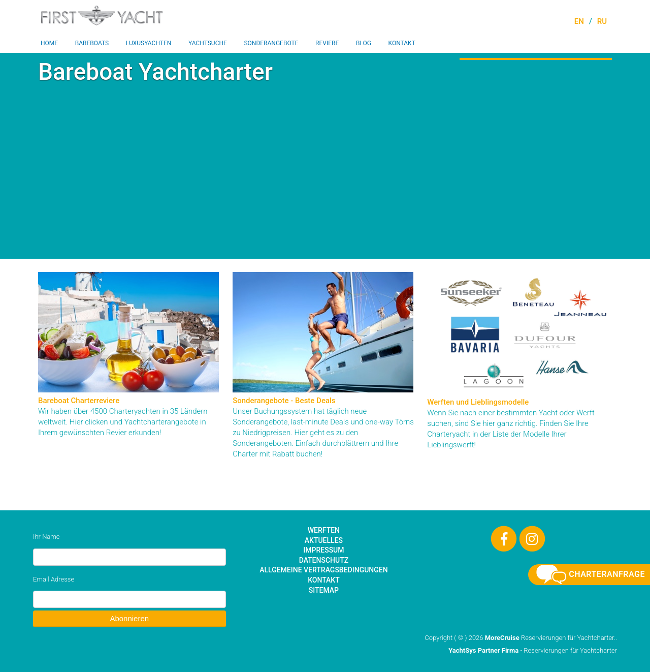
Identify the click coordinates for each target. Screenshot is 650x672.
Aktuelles (324, 540)
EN (579, 21)
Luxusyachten (149, 43)
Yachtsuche (207, 43)
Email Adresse (53, 579)
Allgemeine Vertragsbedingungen (323, 570)
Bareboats (92, 43)
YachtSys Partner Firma (483, 650)
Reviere (327, 43)
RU (602, 21)
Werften (324, 530)
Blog (363, 43)
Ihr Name (46, 536)
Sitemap (324, 590)
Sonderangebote (271, 43)
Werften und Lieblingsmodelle (478, 402)
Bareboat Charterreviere (78, 400)
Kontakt (401, 43)
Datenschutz (323, 560)
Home (49, 43)
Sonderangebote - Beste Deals (284, 400)
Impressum (323, 550)
